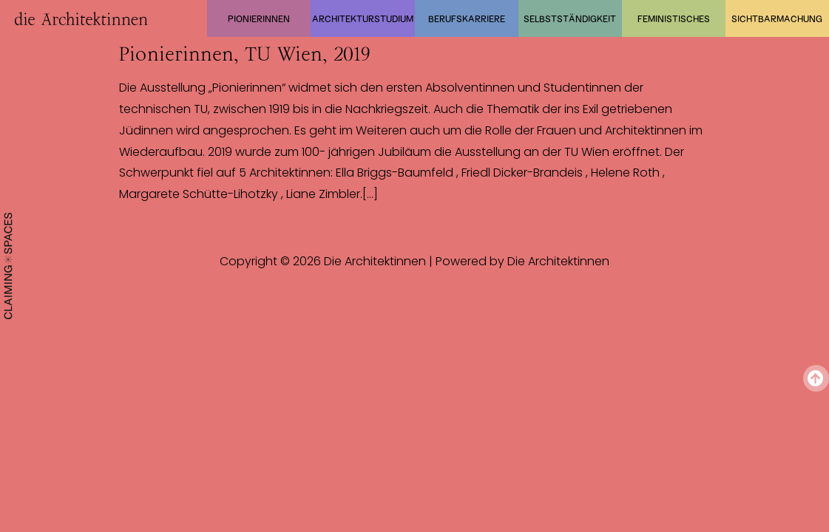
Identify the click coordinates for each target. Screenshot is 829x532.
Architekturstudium (362, 18)
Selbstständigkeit (570, 18)
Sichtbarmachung (776, 18)
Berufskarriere (466, 18)
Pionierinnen (259, 18)
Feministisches (673, 18)
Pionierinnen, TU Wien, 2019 (244, 54)
